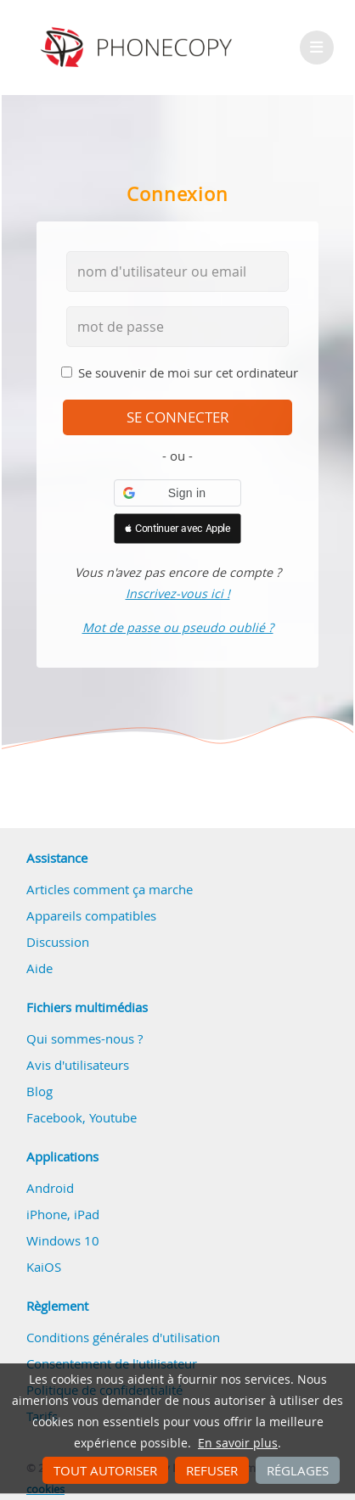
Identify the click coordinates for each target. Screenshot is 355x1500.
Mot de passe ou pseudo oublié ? (177, 627)
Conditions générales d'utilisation (123, 1337)
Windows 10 (62, 1240)
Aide (39, 968)
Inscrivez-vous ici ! (178, 593)
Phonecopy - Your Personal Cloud (138, 47)
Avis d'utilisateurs (77, 1064)
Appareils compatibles (91, 915)
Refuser (212, 1470)
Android (50, 1187)
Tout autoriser (105, 1470)
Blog (39, 1091)
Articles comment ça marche (109, 889)
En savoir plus (238, 1443)
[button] (177, 493)
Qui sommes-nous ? (84, 1038)
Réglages (298, 1470)
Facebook (54, 1117)
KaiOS (43, 1266)
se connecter (178, 417)
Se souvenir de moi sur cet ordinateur (188, 372)
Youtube (113, 1117)
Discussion (57, 941)
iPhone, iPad (62, 1214)
